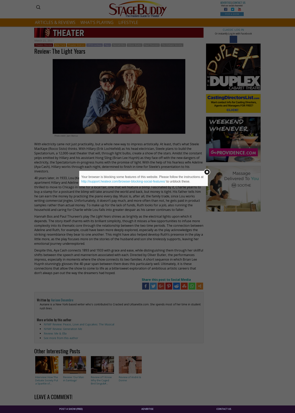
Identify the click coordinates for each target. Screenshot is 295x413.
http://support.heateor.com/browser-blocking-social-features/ (123, 181)
